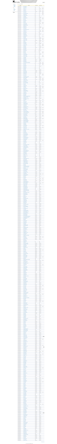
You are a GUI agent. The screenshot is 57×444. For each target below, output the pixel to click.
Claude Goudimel (25, 20)
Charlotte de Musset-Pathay (25, 292)
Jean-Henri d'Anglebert (25, 77)
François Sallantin (25, 175)
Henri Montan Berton (25, 186)
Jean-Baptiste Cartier (25, 185)
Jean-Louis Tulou (25, 221)
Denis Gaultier (24, 64)
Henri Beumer (24, 317)
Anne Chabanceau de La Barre (26, 76)
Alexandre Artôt (24, 273)
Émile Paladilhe (24, 362)
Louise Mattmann (25, 311)
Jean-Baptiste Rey (25, 152)
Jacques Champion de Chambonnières (26, 62)
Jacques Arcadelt (24, 11)
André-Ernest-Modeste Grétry (26, 158)
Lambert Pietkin (24, 70)
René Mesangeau (24, 48)
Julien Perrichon (24, 47)
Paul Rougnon (24, 371)
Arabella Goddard (25, 338)
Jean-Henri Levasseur (25, 184)
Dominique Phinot (25, 14)
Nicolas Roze (24, 164)
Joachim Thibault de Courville (26, 29)
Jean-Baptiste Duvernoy (25, 247)
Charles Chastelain (25, 24)
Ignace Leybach (24, 280)
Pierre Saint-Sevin (25, 126)
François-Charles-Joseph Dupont (26, 297)
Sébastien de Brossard (25, 88)
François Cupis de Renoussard (26, 150)
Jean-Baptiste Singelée (25, 267)
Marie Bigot (24, 219)
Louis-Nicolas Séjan (25, 220)
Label (14, 10)
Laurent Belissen (24, 124)
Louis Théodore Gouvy (25, 293)
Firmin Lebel (24, 21)
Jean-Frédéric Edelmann (25, 169)
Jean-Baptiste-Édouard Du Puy (26, 189)
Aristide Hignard (24, 300)
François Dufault (24, 65)
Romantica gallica (25, 240)
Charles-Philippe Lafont (25, 208)
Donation (14, 5)
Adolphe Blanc (24, 316)
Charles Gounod (24, 285)
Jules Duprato (24, 313)
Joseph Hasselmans (25, 272)
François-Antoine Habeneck (25, 204)
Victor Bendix (24, 382)
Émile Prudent (24, 277)
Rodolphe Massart (25, 350)
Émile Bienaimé (24, 246)
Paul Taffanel (24, 364)
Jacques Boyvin (24, 87)
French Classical (19, 132)
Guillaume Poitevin (25, 85)
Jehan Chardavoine (25, 32)
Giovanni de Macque (25, 39)
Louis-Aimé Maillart (25, 278)
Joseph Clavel (24, 239)
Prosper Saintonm (25, 268)
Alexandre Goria (24, 305)
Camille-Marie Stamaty (25, 261)
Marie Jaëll (24, 369)
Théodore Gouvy (24, 290)
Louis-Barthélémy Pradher (25, 210)
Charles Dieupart (24, 99)
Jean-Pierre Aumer (25, 196)
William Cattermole (25, 331)
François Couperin (25, 101)
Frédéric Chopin (24, 260)
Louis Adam (24, 178)
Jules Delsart (24, 365)
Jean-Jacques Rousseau (25, 138)
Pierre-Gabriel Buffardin (25, 119)
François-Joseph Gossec (25, 151)
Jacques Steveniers (25, 283)
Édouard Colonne (25, 344)
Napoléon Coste (24, 251)
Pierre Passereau (24, 12)
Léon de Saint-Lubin (25, 252)
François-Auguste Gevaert (25, 318)
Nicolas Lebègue (24, 78)
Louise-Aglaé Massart (25, 312)
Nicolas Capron (24, 157)
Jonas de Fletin (24, 63)
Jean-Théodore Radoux (25, 337)
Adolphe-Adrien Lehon (25, 329)
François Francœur (25, 128)
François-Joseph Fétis (25, 215)
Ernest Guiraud (24, 342)
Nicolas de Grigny (25, 107)
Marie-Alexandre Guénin (25, 163)
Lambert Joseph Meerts (25, 238)
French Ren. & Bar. (19, 10)
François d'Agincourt (25, 117)
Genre (14, 8)
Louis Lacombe (24, 286)
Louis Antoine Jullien (25, 266)
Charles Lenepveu (25, 349)
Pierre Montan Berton (25, 145)
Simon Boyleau (24, 36)
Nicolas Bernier (24, 95)
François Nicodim (25, 179)
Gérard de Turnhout (25, 23)
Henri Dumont (24, 69)
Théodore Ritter (24, 352)
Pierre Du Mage (24, 109)
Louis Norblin (24, 209)
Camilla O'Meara (24, 319)
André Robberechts (25, 233)
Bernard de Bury (24, 141)
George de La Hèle (25, 38)
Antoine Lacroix (24, 177)
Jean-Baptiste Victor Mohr (25, 307)
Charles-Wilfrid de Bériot (25, 330)
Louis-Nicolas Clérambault (25, 111)
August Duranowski (25, 241)
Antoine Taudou (24, 370)
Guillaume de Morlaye (25, 15)
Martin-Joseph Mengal (25, 214)
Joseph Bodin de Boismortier (26, 120)
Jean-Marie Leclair (25, 127)
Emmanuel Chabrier (25, 351)
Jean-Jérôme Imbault (25, 171)
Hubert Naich (24, 22)
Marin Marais (24, 89)
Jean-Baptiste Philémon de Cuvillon (26, 259)
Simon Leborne (24, 234)
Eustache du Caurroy (25, 40)
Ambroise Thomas (25, 264)
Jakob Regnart (24, 37)
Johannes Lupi (24, 10)
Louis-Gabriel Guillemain (25, 134)
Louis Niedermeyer (25, 245)
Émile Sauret (24, 384)
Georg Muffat (24, 86)
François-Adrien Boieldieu (25, 198)
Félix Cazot (24, 226)
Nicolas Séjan (24, 165)
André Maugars (24, 57)
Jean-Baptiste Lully (25, 79)
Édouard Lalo (24, 306)
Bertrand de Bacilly (25, 71)
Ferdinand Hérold (25, 228)
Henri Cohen (24, 258)
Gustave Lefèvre (24, 325)
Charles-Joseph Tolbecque (25, 253)
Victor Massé (24, 299)
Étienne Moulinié (25, 61)
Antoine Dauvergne (25, 139)
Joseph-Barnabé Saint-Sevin (25, 147)
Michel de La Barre (25, 110)
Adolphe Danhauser (25, 335)
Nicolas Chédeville (25, 132)
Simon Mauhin (24, 376)
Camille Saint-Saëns (25, 336)
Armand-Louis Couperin (25, 146)
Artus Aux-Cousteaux (25, 56)
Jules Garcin (24, 323)
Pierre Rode (24, 195)
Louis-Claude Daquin (25, 125)
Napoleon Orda (24, 254)
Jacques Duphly (24, 140)
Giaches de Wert (24, 31)
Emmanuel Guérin (25, 202)
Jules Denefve (24, 271)
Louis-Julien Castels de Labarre (26, 190)
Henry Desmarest (25, 93)
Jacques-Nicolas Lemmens (25, 304)
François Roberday (25, 72)
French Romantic (19, 240)
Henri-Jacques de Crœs (25, 133)
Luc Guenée (24, 207)
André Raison (24, 84)
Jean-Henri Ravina (25, 284)
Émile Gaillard (24, 298)
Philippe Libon (24, 197)
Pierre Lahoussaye (25, 153)
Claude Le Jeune (24, 27)
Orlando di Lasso (24, 30)
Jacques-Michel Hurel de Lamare (26, 192)
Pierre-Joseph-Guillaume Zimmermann (26, 216)
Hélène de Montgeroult (25, 183)
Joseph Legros (24, 156)
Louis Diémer (24, 357)
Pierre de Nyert (24, 49)
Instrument (15, 9)
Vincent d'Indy (24, 381)
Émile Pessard (24, 358)
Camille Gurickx (24, 375)
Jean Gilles (24, 100)
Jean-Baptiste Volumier (25, 103)
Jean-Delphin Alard (25, 274)
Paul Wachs (24, 383)
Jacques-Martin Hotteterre (25, 108)
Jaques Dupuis (24, 324)
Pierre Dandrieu (24, 94)
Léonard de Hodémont (25, 54)
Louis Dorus (24, 265)
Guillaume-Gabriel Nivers (25, 80)
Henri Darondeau (24, 201)
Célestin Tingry (24, 291)
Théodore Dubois (25, 343)
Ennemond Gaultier (25, 55)
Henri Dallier (24, 377)
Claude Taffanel (24, 363)
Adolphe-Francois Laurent (25, 232)
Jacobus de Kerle (24, 28)
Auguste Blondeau (25, 222)
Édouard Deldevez (25, 279)
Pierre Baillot (24, 191)
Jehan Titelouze (24, 46)
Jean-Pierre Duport (25, 159)
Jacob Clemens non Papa (25, 13)
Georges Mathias (24, 310)
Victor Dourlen (24, 203)
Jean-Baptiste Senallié (25, 118)
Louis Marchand (24, 102)
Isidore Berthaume (25, 170)
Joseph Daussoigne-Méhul (25, 227)
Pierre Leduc (24, 176)
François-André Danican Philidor (26, 144)
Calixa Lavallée (24, 356)
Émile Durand (24, 322)
